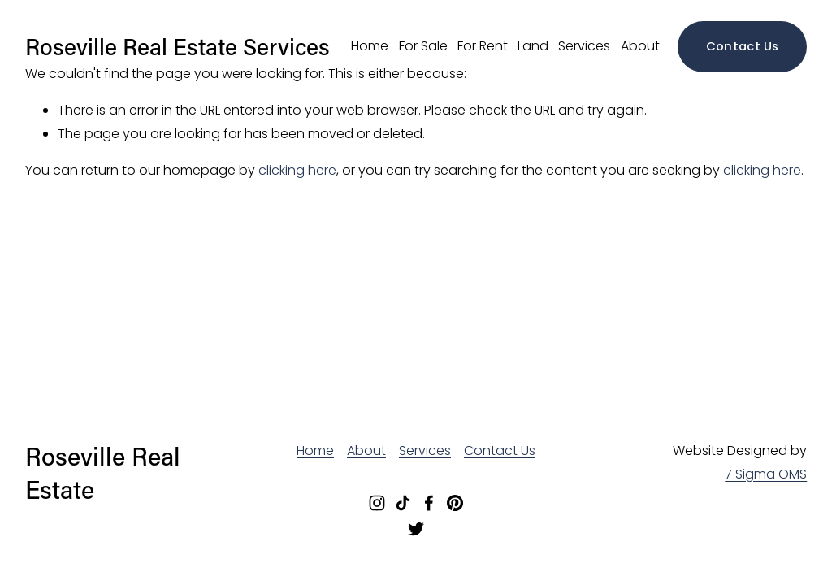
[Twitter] (416, 529)
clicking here (297, 170)
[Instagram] (377, 503)
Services (584, 46)
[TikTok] (403, 503)
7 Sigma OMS (766, 474)
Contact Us (742, 45)
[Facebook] (429, 503)
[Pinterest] (455, 503)
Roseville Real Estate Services (177, 46)
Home (369, 46)
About (640, 46)
